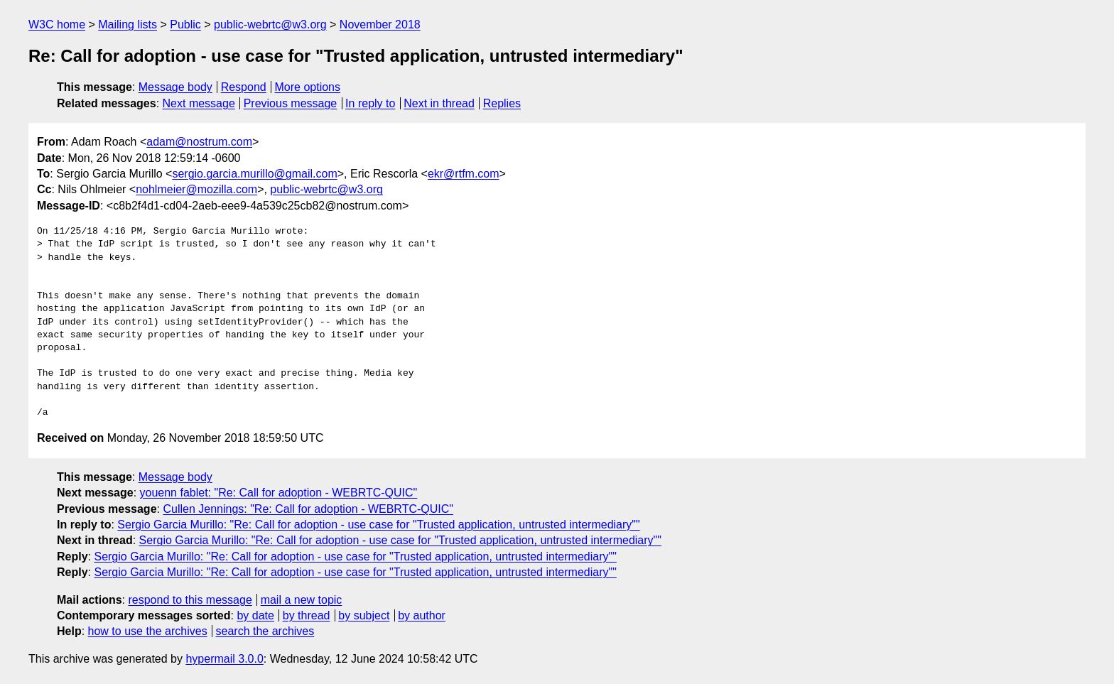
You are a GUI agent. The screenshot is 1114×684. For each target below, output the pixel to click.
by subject (363, 615)
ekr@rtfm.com (463, 174)
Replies (502, 103)
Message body (175, 87)
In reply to (370, 103)
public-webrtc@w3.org (270, 24)
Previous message (290, 103)
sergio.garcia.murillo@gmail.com (254, 174)
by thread (306, 615)
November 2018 (380, 24)
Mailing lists (127, 24)
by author (421, 615)
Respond (243, 87)
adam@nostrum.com (199, 142)
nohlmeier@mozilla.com (196, 189)
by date (255, 615)
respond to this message (190, 600)
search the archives (265, 631)
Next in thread (439, 103)
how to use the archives (147, 631)
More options (308, 87)
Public (185, 24)
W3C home (56, 24)
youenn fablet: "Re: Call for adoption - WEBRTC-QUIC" (279, 493)
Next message (199, 103)
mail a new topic (301, 600)
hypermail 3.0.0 (224, 659)
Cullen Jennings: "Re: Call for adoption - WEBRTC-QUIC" (308, 509)
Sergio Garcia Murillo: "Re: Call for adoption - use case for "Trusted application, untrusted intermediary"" (378, 525)
